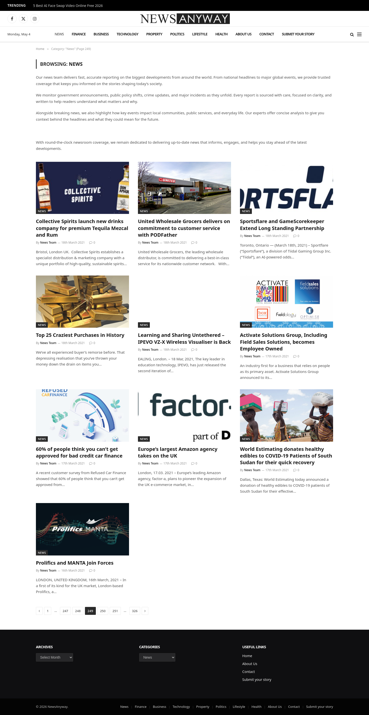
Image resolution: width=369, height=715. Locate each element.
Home (247, 655)
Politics (177, 34)
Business (101, 34)
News (59, 34)
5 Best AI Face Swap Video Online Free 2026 (68, 5)
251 (115, 611)
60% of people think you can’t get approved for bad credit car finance (79, 452)
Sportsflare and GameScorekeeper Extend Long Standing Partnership (282, 224)
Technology (127, 34)
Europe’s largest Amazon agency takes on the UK (177, 452)
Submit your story (298, 34)
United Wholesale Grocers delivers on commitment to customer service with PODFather (184, 228)
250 (102, 611)
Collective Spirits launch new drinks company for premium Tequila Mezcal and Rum (82, 228)
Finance (79, 34)
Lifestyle (199, 34)
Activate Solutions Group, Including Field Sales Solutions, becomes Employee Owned (283, 342)
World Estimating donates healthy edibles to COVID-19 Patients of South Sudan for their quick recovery (286, 456)
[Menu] (359, 34)
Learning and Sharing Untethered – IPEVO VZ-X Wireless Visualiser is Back (184, 338)
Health (221, 34)
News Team (48, 242)
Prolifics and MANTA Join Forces (74, 562)
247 (65, 611)
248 (77, 611)
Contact (266, 34)
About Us (243, 34)
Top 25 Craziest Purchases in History (80, 335)
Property (154, 34)
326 (134, 611)
